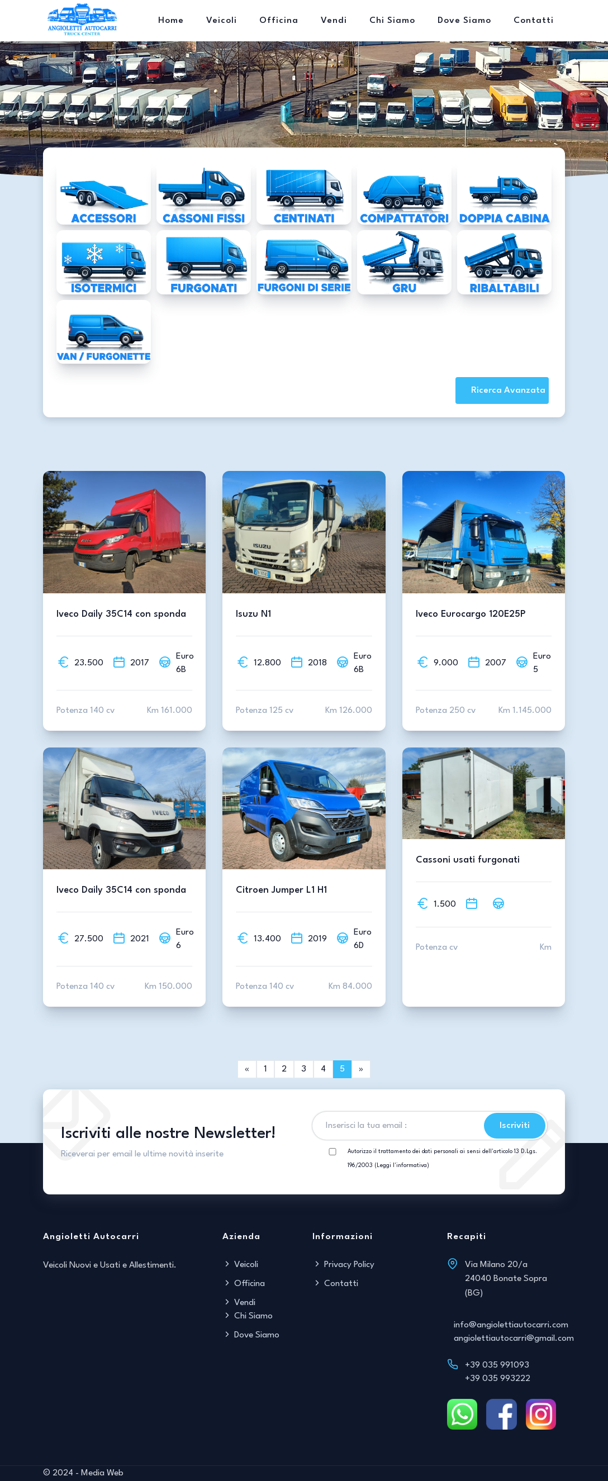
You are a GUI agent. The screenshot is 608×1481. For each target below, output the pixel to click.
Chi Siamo (392, 20)
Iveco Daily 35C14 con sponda (121, 614)
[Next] (247, 1069)
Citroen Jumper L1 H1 (281, 890)
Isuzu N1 (253, 614)
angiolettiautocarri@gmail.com (514, 1338)
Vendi (334, 20)
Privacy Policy (343, 1264)
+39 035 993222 (497, 1378)
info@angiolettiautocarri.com (511, 1325)
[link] (361, 1069)
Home (171, 20)
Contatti (534, 20)
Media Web (102, 1473)
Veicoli (221, 20)
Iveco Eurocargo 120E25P (471, 614)
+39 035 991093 (497, 1365)
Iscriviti (515, 1125)
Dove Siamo (464, 20)
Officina (278, 20)
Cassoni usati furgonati (468, 860)
